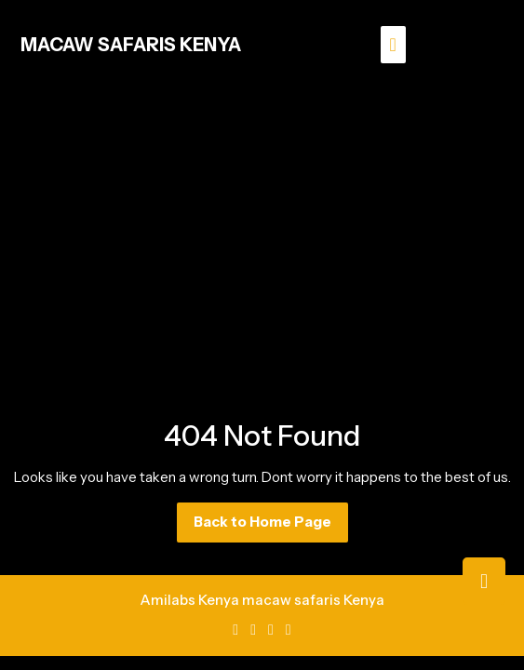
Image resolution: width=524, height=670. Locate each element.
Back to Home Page (271, 527)
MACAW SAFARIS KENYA (130, 45)
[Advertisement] (262, 229)
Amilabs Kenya (189, 600)
